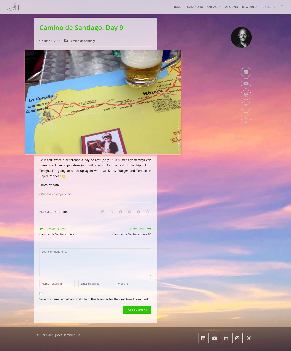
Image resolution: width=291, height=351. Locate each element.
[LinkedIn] (246, 72)
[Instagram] (246, 106)
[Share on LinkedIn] (102, 212)
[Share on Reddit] (138, 212)
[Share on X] (111, 212)
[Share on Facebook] (120, 212)
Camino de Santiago (82, 41)
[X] (246, 117)
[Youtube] (246, 83)
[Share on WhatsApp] (147, 212)
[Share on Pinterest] (129, 212)
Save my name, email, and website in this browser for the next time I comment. (94, 299)
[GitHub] (246, 95)
